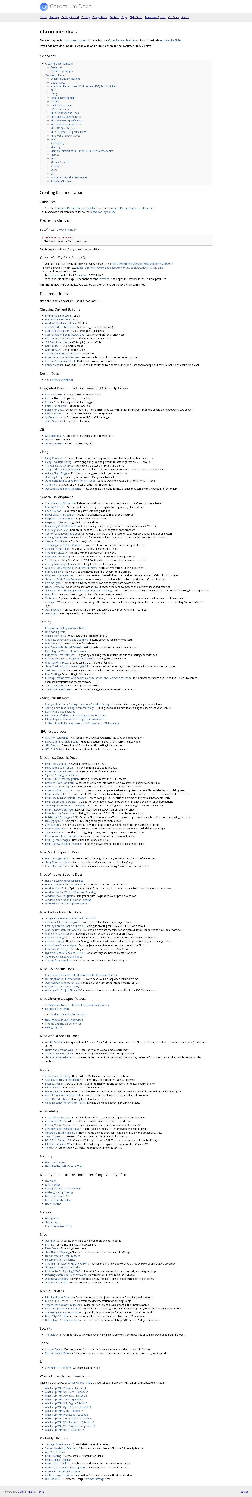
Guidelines (56, 67)
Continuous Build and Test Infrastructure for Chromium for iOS (81, 975)
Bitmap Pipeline (54, 571)
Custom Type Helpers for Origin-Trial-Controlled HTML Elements (82, 723)
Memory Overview (55, 1162)
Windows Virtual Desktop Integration (66, 903)
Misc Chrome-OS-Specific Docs (68, 132)
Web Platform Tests (56, 662)
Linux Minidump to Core (58, 790)
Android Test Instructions (59, 933)
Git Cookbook (53, 435)
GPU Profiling (52, 1184)
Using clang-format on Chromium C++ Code (70, 480)
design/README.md (61, 379)
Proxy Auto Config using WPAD (63, 1271)
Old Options (52, 1479)
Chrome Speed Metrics (58, 1353)
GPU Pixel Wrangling (56, 737)
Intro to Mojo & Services (59, 1297)
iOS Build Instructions (57, 342)
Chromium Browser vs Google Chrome (67, 1263)
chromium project (76, 40)
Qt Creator (51, 417)
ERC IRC (49, 1244)
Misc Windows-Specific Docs (67, 120)
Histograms (51, 1218)
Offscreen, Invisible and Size (61, 1132)
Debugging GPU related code (61, 741)
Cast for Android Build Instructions (64, 334)
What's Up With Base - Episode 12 (64, 1429)
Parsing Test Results (56, 537)
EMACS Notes (53, 413)
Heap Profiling (53, 1203)
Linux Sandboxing (55, 828)
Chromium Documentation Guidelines (75, 208)
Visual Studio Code (55, 421)
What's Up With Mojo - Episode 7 (64, 1410)
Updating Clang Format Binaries (63, 488)
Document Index (54, 75)
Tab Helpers (52, 560)
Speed (54, 169)
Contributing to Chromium (60, 503)
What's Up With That (79, 1382)
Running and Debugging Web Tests (65, 628)
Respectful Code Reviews (59, 518)
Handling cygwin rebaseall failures (64, 880)
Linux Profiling (53, 1456)
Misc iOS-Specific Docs (64, 128)
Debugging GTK (54, 821)
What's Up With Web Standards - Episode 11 (70, 1426)
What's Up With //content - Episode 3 (66, 1395)
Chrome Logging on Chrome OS (63, 1023)
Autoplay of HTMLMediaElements (64, 1079)
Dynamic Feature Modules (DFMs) (64, 953)
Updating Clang (53, 477)
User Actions (52, 1222)
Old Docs (173, 17)
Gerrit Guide (52, 346)
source (244, 1491)
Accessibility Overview (57, 1117)
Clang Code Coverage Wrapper (62, 469)
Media (54, 139)
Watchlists (51, 594)
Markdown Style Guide (103, 212)
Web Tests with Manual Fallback (63, 647)
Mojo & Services (60, 162)
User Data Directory (56, 1278)
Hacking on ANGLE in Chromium (63, 884)
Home (43, 17)
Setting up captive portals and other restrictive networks (77, 1005)
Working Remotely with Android (63, 929)
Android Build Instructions (59, 327)
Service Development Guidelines (63, 1304)
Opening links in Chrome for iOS (63, 979)
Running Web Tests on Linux (61, 836)
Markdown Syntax (155, 17)
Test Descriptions (55, 670)
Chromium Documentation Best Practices (131, 208)
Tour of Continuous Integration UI (64, 533)
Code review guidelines (58, 1226)
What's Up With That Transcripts (69, 177)
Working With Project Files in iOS (63, 990)
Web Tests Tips (54, 643)
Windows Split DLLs (56, 888)
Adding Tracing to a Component (63, 1188)
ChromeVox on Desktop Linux (62, 1128)
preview (56, 275)
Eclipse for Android (55, 405)
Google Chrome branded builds (62, 1267)
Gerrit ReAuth (52, 349)
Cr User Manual (54, 365)
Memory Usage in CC (57, 1196)
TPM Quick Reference (57, 1444)
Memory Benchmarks (57, 1200)
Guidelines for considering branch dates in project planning (78, 590)
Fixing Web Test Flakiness (59, 655)
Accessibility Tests (55, 1121)
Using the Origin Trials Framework (64, 579)
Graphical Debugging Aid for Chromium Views (71, 567)
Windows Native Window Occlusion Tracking (70, 892)
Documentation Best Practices (62, 1255)
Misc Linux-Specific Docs (65, 113)
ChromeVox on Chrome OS (60, 1125)
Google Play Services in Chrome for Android (70, 918)
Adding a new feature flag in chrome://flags (69, 708)
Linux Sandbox (57, 1463)
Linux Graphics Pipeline (58, 1459)
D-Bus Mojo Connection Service (63, 1320)
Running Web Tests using (69, 658)
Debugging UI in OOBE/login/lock (64, 1019)
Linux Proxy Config (55, 763)
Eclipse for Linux (54, 409)
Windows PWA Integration (60, 896)
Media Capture (53, 1091)
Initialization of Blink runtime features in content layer (75, 715)
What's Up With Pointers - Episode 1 (65, 1388)
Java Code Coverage (56, 949)
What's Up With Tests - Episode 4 (64, 1399)
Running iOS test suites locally (62, 986)
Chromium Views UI (56, 552)
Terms (40, 1491)
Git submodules (54, 443)
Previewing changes (62, 71)
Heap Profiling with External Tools (64, 1166)
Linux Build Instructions (58, 315)
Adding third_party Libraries (60, 564)
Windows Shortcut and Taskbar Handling (68, 899)
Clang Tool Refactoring (58, 462)
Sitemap (54, 17)
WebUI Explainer (54, 1042)
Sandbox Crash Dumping (65, 805)
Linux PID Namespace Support (62, 1471)
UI (52, 173)
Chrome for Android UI (58, 960)
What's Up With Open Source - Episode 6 (68, 1407)
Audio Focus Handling (57, 1076)
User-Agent (51, 613)
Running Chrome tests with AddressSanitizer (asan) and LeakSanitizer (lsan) (88, 678)
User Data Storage (55, 1282)
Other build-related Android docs (63, 956)
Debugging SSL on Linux (59, 767)
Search (185, 17)
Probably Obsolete (61, 181)
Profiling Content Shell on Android (64, 926)
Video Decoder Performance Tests (65, 1102)
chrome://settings (94, 1479)
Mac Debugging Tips (57, 858)
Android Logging (54, 941)
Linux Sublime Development (61, 813)
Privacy (31, 1491)
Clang (54, 94)
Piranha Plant (52, 1087)
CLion (48, 402)
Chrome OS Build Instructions (62, 353)
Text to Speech (53, 1136)
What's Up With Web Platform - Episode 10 (69, 1422)
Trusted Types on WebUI (59, 1053)
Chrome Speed (53, 1349)
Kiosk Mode (52, 1248)
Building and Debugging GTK (61, 817)
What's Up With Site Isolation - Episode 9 (68, 1418)
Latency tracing (54, 1083)
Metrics (55, 154)
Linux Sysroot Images (57, 840)
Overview (50, 1181)
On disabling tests (55, 632)
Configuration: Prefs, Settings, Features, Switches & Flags (78, 704)
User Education (53, 609)
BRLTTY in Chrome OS (58, 1140)
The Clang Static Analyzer (59, 465)
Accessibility (57, 143)
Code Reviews (53, 511)
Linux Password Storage (59, 809)
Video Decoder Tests (57, 1099)
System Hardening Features (61, 1448)
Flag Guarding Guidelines (59, 575)
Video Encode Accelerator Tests (63, 1095)
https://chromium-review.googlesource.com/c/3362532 (141, 263)
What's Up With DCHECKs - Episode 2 (66, 1392)
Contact (114, 17)
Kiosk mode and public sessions (68, 1014)
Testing (85, 17)
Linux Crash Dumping (57, 786)
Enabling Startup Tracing (59, 1192)
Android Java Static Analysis (60, 945)
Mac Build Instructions (57, 319)
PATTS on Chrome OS (57, 1144)
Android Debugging (56, 937)
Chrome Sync (52, 583)
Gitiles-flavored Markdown (123, 40)
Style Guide (136, 17)
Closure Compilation (56, 541)
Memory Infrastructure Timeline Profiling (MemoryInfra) (82, 150)
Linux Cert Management (59, 771)
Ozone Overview (54, 586)
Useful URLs (52, 1240)
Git (52, 90)
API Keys (50, 602)
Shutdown (51, 598)
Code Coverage (54, 685)
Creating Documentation (59, 63)
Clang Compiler (53, 458)
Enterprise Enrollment (57, 1008)
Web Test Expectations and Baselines (66, 639)
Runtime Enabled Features (60, 711)
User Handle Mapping (57, 1252)
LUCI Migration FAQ (56, 530)
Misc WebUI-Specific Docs (65, 135)
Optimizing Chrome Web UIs (61, 1049)
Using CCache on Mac (57, 862)
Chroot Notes (53, 824)
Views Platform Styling (57, 556)
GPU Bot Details (54, 749)
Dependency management (60, 514)
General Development (63, 97)
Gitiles (21, 1491)
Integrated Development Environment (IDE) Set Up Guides (84, 86)
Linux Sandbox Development (65, 1467)
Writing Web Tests (55, 635)
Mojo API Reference (56, 1301)
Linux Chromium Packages (60, 801)
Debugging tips (53, 1027)
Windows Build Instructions (60, 323)
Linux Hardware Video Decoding (63, 843)
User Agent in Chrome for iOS (62, 982)
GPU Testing (52, 745)
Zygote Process (54, 832)
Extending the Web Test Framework (65, 651)
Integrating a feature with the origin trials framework (75, 719)
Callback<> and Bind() (57, 548)
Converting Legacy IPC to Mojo (63, 1312)
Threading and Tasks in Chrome (63, 545)
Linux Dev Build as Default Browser (65, 798)
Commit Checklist (55, 507)
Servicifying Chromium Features (63, 1308)
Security (55, 166)
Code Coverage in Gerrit (58, 689)
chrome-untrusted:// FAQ (59, 1057)
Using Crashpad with (67, 666)
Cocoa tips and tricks (57, 866)
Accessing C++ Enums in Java (61, 922)
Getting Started (70, 17)
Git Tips (49, 439)
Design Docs (99, 17)
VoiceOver (51, 1147)
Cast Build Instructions (58, 330)
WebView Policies (55, 1452)
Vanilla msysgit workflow (59, 1475)
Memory (55, 147)
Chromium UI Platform (58, 1367)
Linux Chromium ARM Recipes (62, 357)
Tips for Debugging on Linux (61, 775)
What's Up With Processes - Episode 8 (66, 1414)
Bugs (124, 17)
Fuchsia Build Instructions (59, 338)
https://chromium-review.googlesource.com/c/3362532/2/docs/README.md (119, 267)
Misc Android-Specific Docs (66, 124)
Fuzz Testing (52, 674)
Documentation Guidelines (60, 1259)
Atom (48, 398)
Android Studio (53, 394)
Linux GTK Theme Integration (62, 779)
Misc (53, 158)
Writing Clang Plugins (57, 473)
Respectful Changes (56, 522)
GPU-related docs (61, 109)
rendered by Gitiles (170, 40)
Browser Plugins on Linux (59, 782)
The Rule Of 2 (53, 1334)
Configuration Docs (62, 105)
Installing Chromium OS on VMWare (65, 1275)
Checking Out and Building (65, 78)
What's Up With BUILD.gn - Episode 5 (66, 1403)
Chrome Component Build (60, 361)
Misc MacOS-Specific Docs (66, 116)
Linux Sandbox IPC (55, 794)
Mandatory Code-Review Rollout (63, 526)
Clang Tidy (51, 484)
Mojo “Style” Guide (55, 1316)
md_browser (68, 229)
